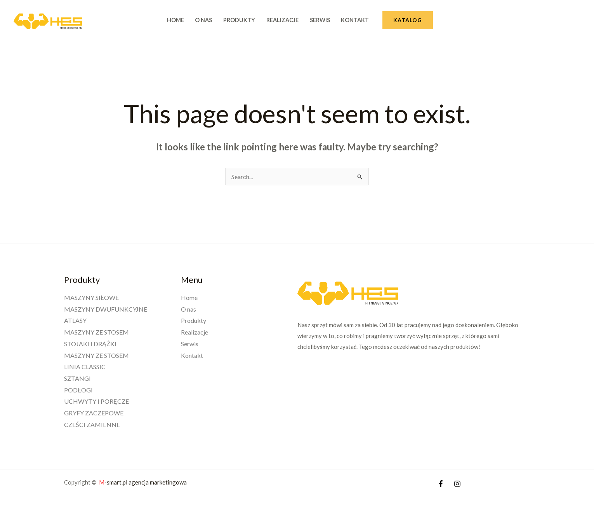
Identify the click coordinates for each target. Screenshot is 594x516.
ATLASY (75, 320)
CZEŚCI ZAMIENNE (92, 424)
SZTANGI (77, 378)
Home (175, 20)
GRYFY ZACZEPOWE (93, 413)
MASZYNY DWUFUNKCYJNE (105, 309)
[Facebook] (440, 483)
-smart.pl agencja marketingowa (143, 482)
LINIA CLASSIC (85, 366)
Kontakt (355, 20)
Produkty (239, 20)
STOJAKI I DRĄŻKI (90, 343)
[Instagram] (457, 483)
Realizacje (282, 20)
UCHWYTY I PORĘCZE (96, 401)
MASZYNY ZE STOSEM (96, 332)
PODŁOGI (78, 390)
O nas (203, 20)
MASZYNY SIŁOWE (91, 297)
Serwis (320, 20)
